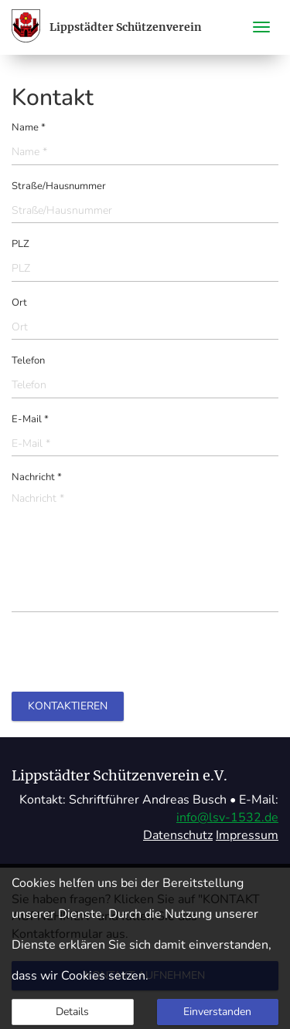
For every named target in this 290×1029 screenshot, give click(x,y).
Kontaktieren (67, 706)
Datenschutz (178, 835)
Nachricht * (37, 477)
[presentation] (129, 654)
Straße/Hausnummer (59, 186)
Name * (29, 127)
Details (72, 1011)
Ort (19, 303)
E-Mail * (30, 419)
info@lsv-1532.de (227, 817)
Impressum (247, 835)
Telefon (28, 360)
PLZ (20, 244)
